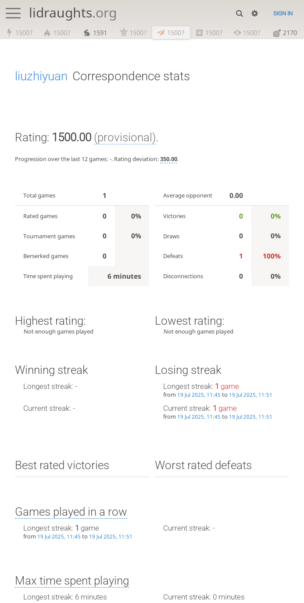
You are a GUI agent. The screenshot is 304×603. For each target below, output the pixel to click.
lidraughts (73, 13)
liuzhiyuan (41, 76)
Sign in (283, 13)
